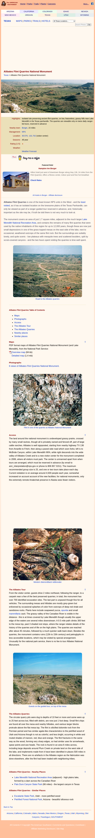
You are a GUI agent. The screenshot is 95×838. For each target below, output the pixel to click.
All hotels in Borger (40, 195)
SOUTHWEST (57, 817)
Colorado (27, 813)
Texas (6, 75)
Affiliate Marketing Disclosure (43, 829)
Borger (24, 128)
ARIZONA (10, 11)
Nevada (41, 813)
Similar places (21, 336)
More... (86, 4)
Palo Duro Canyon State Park (28, 784)
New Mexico (51, 813)
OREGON (29, 15)
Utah (73, 813)
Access (17, 322)
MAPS (19, 21)
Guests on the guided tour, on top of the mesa (47, 706)
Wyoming (80, 813)
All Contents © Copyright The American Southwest (30, 825)
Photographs (20, 319)
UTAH (66, 15)
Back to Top (8, 807)
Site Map (60, 829)
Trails (36, 4)
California (18, 813)
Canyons (52, 4)
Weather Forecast (29, 151)
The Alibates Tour (22, 326)
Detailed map (18, 356)
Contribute (80, 825)
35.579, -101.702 (29, 136)
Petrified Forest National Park (28, 799)
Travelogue (45, 817)
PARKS (27, 21)
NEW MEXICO (10, 15)
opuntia (64, 610)
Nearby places (21, 333)
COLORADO (47, 11)
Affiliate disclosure (55, 195)
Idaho (34, 813)
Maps (16, 315)
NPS (24, 132)
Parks (29, 4)
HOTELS (46, 21)
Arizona (10, 813)
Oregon (60, 813)
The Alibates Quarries (24, 329)
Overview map (18, 352)
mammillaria (14, 614)
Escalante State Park (24, 796)
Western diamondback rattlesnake (47, 582)
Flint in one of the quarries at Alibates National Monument (47, 427)
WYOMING (84, 15)
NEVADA (84, 11)
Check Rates (36, 180)
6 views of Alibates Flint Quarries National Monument (34, 366)
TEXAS (47, 15)
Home (22, 4)
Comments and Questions (63, 825)
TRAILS (36, 21)
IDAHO (66, 11)
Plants (43, 4)
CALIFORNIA (29, 11)
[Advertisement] (47, 48)
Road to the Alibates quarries (47, 299)
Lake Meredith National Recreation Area (33, 777)
